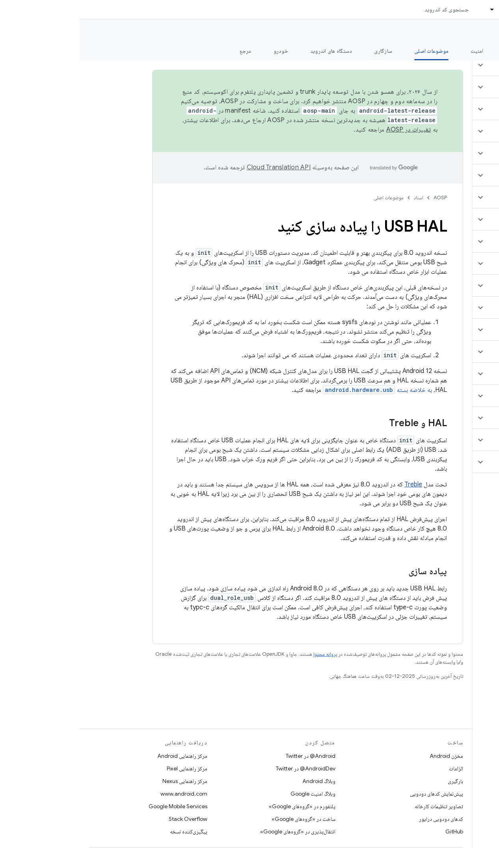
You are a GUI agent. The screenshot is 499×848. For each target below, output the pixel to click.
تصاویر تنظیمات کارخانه (359, 806)
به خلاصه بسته (297, 390)
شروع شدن (438, 50)
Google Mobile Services (98, 806)
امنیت (397, 50)
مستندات (478, 31)
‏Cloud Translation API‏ (199, 167)
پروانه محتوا (245, 654)
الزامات (376, 768)
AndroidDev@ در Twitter (226, 768)
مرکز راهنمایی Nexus (105, 781)
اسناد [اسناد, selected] (425, 9)
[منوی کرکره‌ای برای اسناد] (409, 9)
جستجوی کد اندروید (367, 9)
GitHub (375, 831)
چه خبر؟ (481, 50)
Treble (334, 484)
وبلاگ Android (239, 781)
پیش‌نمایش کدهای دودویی (357, 793)
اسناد (339, 197)
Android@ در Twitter (231, 755)
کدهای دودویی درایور (361, 818)
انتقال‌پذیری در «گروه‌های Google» (218, 831)
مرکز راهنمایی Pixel (107, 768)
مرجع (166, 50)
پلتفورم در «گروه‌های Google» (222, 806)
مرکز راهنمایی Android (103, 755)
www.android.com (104, 793)
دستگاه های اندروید (252, 50)
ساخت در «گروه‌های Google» (224, 818)
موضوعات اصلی (309, 197)
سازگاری (303, 50)
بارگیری (376, 781)
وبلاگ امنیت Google (233, 793)
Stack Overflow (108, 818)
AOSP (360, 197)
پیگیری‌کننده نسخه (109, 831)
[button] (452, 65)
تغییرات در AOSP (329, 130)
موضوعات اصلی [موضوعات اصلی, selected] (352, 50)
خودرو (201, 50)
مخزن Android (367, 755)
